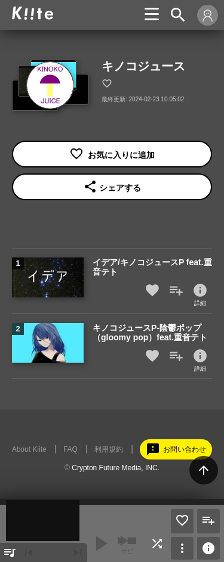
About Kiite (29, 449)
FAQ (70, 449)
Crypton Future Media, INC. (115, 468)
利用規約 (108, 449)
